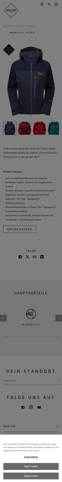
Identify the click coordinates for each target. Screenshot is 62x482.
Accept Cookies (31, 477)
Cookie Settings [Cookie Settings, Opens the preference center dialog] (31, 458)
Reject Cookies (31, 468)
